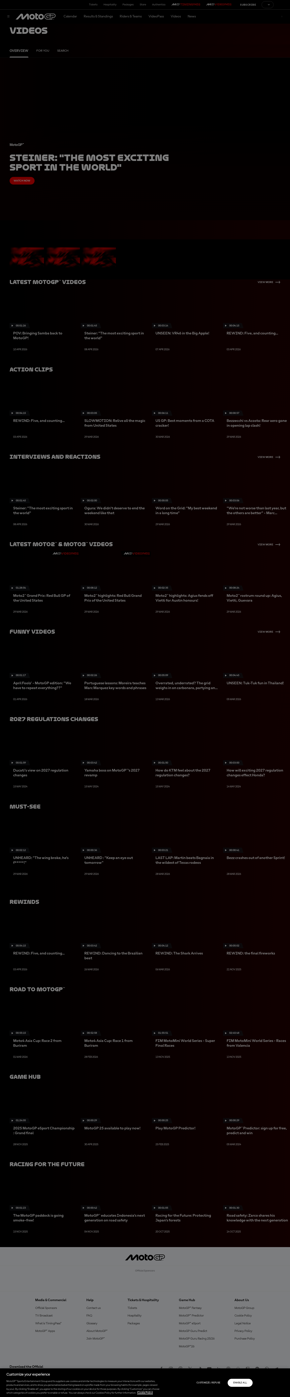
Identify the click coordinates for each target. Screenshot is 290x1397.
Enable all (240, 1383)
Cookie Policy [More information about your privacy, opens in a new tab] (145, 1393)
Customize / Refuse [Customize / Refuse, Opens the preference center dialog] (208, 1383)
